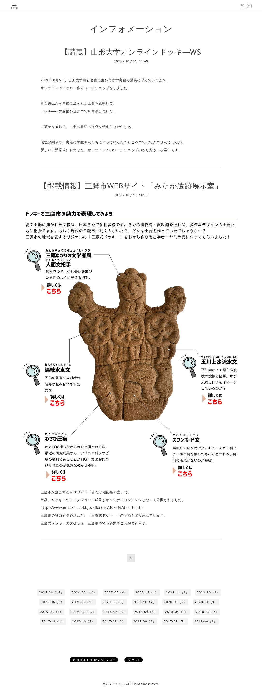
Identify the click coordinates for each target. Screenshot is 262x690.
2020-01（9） (206, 602)
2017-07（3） (175, 621)
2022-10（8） (208, 592)
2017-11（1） (53, 621)
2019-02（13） (83, 612)
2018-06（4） (145, 612)
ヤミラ (119, 684)
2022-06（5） (52, 602)
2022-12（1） (146, 592)
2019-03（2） (51, 612)
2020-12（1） (113, 602)
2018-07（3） (115, 612)
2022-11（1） (177, 592)
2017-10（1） (83, 621)
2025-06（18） (51, 592)
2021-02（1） (83, 602)
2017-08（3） (144, 621)
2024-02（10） (84, 592)
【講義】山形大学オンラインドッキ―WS (131, 51)
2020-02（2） (175, 602)
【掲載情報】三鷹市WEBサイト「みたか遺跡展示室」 (131, 185)
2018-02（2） (207, 612)
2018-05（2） (176, 612)
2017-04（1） (205, 621)
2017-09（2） (114, 621)
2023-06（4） (116, 592)
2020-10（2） (144, 602)
